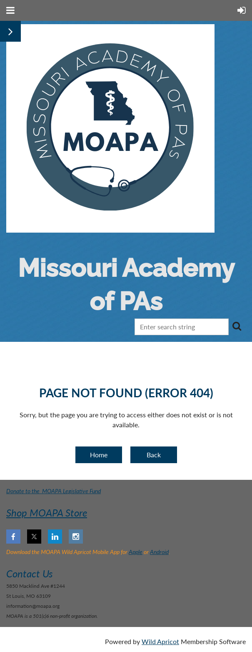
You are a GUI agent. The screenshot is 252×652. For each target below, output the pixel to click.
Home (98, 455)
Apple (135, 551)
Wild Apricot (160, 641)
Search (236, 326)
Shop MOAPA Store (46, 513)
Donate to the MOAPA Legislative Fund (53, 490)
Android (159, 551)
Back (154, 455)
